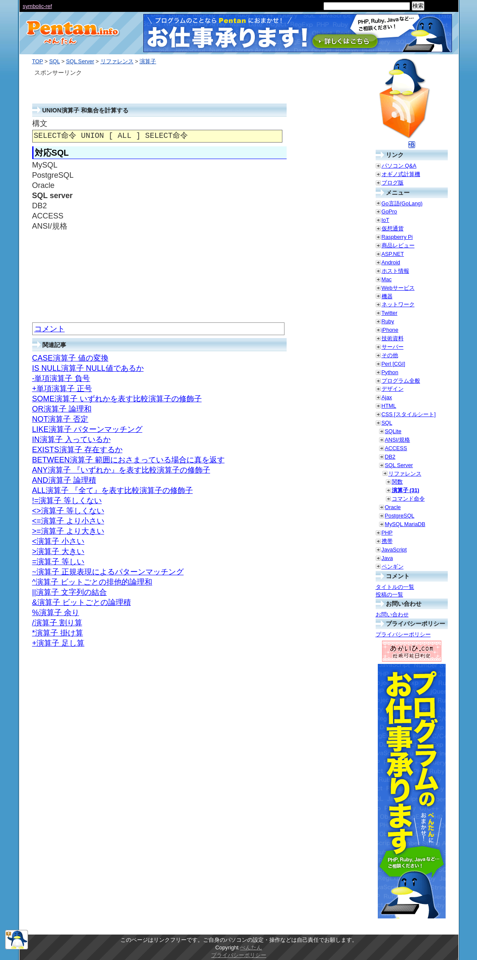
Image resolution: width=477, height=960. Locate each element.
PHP (387, 532)
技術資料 (393, 338)
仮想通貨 (393, 228)
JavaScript (394, 549)
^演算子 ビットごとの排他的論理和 (92, 582)
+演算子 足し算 (58, 643)
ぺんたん (251, 947)
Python (390, 372)
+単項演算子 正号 (62, 388)
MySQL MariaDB (405, 524)
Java (387, 558)
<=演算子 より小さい (68, 521)
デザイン (393, 389)
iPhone (390, 330)
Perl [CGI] (393, 364)
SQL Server (80, 61)
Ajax (387, 397)
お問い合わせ (392, 614)
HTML (389, 406)
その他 (390, 355)
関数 (397, 482)
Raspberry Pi (397, 237)
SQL (54, 61)
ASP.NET (393, 254)
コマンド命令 (408, 498)
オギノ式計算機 (401, 174)
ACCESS (396, 448)
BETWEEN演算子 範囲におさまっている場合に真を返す (128, 460)
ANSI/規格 (397, 440)
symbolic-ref (37, 6)
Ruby (388, 321)
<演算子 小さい (58, 541)
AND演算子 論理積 (64, 480)
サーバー (393, 347)
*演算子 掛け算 (57, 633)
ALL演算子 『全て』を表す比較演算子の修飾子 (112, 490)
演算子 (147, 61)
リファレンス (117, 61)
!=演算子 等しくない (67, 500)
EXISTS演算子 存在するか (77, 449)
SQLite (393, 431)
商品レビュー (398, 245)
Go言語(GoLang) (402, 203)
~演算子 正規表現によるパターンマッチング (108, 572)
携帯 (387, 541)
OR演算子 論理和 (62, 409)
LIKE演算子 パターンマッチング (87, 429)
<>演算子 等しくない (68, 511)
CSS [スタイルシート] (409, 414)
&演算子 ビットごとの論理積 (81, 602)
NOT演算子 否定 (60, 419)
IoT (386, 220)
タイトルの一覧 (395, 587)
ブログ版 (393, 182)
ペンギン (393, 566)
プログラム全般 (401, 381)
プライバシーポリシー (403, 634)
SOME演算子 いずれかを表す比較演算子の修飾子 (117, 399)
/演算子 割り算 (57, 623)
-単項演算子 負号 (61, 378)
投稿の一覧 (389, 594)
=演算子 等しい (58, 561)
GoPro (389, 211)
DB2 (390, 456)
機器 (387, 296)
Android (391, 262)
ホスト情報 (395, 271)
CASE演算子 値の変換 (70, 358)
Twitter (390, 313)
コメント (49, 329)
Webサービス (398, 288)
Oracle (393, 507)
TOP (37, 61)
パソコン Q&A (399, 165)
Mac (387, 279)
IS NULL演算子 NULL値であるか (88, 368)
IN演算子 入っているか (71, 439)
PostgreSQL (400, 515)
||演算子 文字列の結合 (69, 592)
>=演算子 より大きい (68, 531)
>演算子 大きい (58, 551)
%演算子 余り (55, 612)
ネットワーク (398, 304)
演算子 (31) (405, 490)
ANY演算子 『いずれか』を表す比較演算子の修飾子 (121, 470)
